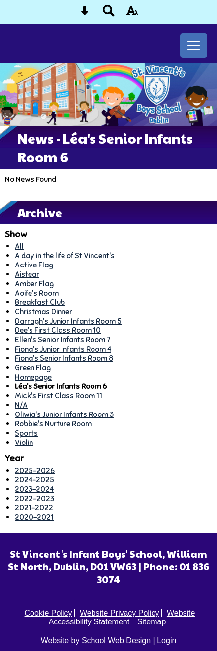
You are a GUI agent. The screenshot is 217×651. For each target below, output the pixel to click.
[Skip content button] (84, 14)
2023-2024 (34, 489)
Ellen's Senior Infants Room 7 (62, 339)
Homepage (33, 377)
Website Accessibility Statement (122, 617)
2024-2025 (34, 479)
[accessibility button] (132, 14)
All (19, 246)
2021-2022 (34, 507)
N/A (21, 405)
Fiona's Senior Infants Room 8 (64, 358)
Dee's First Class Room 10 (58, 330)
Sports (26, 433)
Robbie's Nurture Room (53, 423)
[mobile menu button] (193, 45)
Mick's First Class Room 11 (58, 395)
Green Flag (33, 367)
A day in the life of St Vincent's (65, 255)
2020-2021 (34, 517)
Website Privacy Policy (119, 613)
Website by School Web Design (96, 640)
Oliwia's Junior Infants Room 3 (64, 414)
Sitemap (151, 622)
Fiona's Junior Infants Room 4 (63, 349)
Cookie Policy (48, 613)
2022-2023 (34, 498)
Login (166, 640)
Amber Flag (34, 283)
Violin (24, 442)
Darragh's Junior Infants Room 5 (68, 321)
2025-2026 (35, 470)
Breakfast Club (40, 302)
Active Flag (34, 264)
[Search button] (109, 14)
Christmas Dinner (43, 311)
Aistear (27, 274)
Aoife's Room (37, 292)
